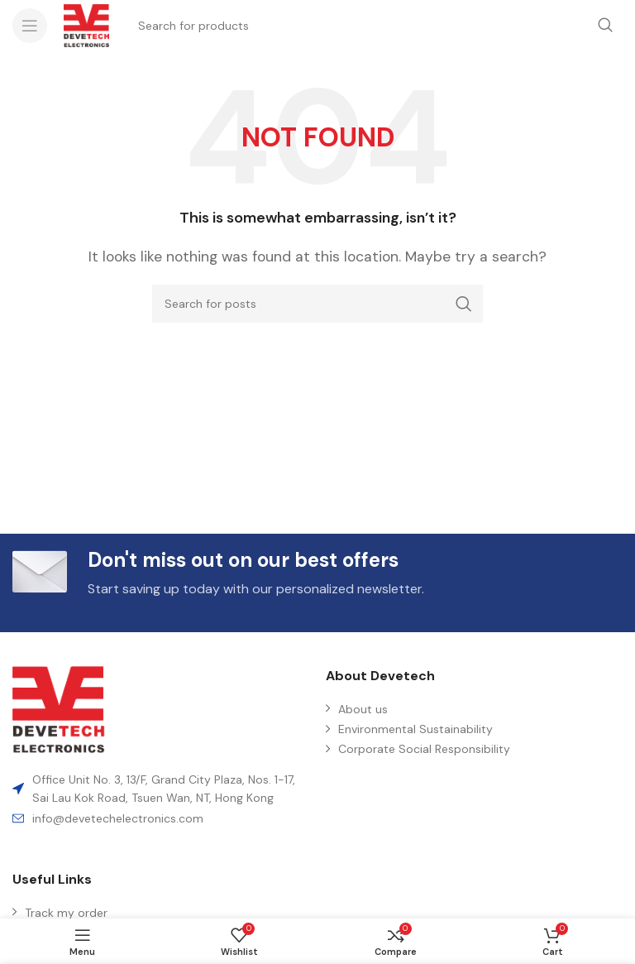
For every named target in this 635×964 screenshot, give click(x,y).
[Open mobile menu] (29, 25)
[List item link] (160, 818)
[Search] (317, 304)
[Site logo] (86, 24)
